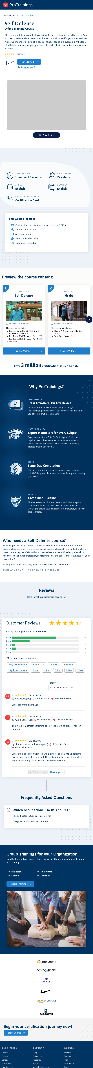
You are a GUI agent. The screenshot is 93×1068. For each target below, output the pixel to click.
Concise (53, 664)
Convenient (68, 664)
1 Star (9, 652)
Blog (35, 1053)
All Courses (9, 15)
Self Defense (27, 15)
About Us (67, 1053)
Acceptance (69, 1063)
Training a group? (26, 67)
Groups (5, 1056)
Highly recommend (18, 670)
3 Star (9, 644)
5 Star (9, 637)
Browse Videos (22, 351)
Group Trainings (19, 884)
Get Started (27, 62)
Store (35, 1063)
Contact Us (37, 1056)
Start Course (14, 1032)
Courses (5, 1053)
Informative (38, 664)
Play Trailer (47, 135)
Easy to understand (18, 664)
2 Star (9, 648)
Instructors (6, 1063)
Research (37, 1060)
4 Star (9, 641)
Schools (5, 1060)
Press (66, 1060)
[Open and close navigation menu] (88, 4)
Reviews (67, 1056)
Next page (56, 772)
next (89, 319)
